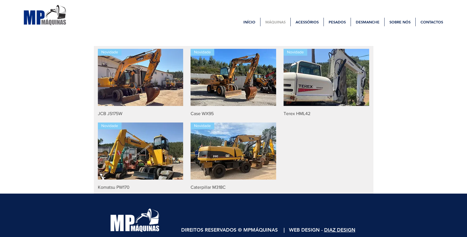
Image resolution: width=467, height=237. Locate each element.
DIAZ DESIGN (339, 230)
